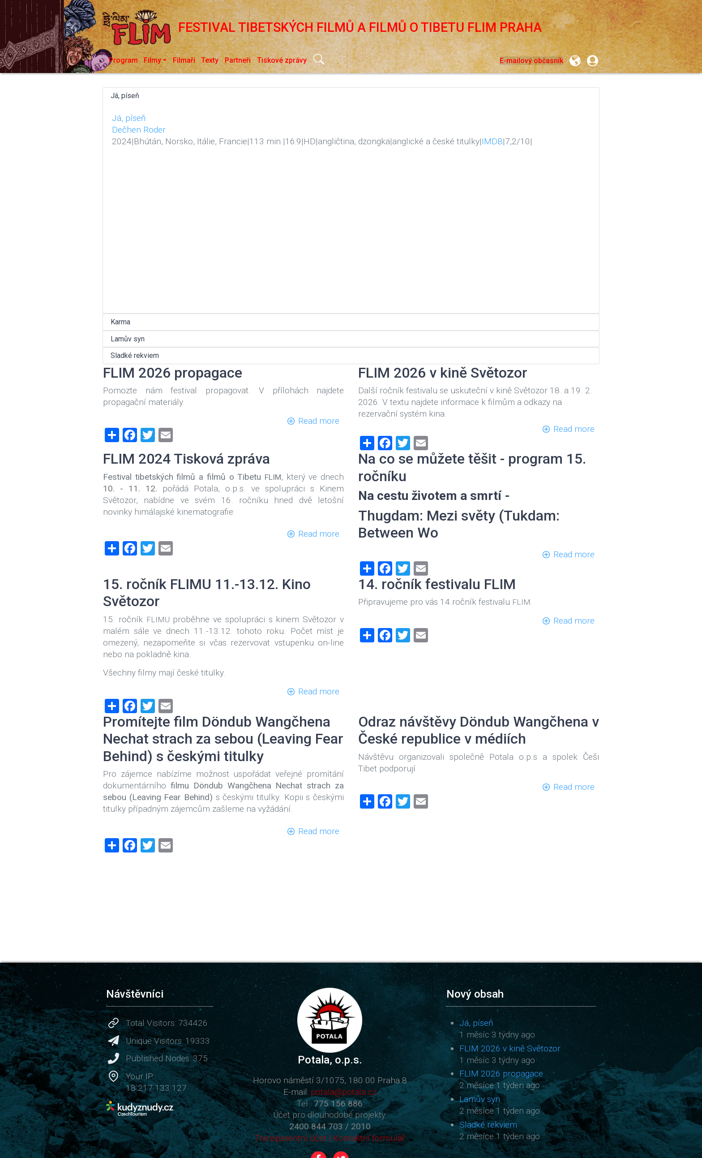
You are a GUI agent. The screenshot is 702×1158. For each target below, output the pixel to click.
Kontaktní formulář (369, 1138)
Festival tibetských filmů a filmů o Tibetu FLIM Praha (322, 27)
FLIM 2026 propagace (501, 1073)
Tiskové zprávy (282, 60)
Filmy (152, 60)
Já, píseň (125, 95)
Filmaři (184, 60)
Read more (318, 421)
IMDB (492, 141)
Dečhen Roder (139, 130)
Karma (120, 322)
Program (123, 60)
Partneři (238, 60)
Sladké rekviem (135, 355)
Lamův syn (128, 339)
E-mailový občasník (531, 60)
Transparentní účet (290, 1138)
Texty (209, 60)
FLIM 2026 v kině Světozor (510, 1048)
